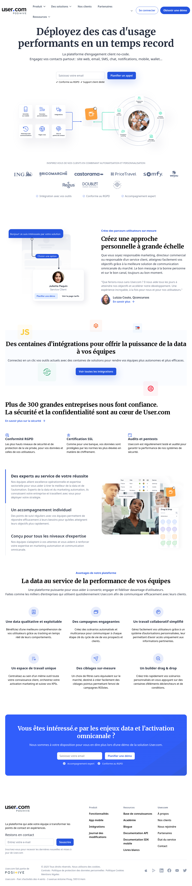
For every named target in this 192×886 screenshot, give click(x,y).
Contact (162, 846)
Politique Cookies (115, 870)
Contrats (45, 870)
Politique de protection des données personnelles (78, 870)
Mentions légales (50, 874)
